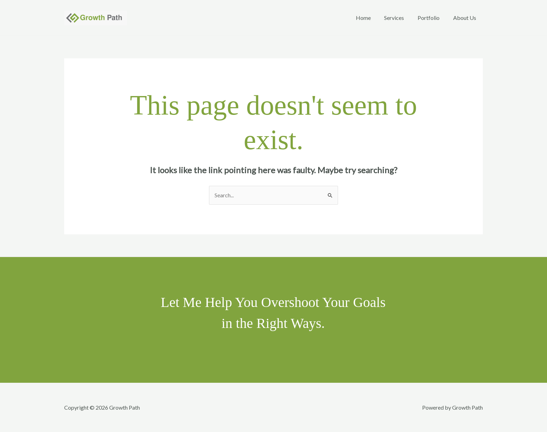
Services (400, 17)
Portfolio (432, 17)
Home (371, 17)
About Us (465, 17)
